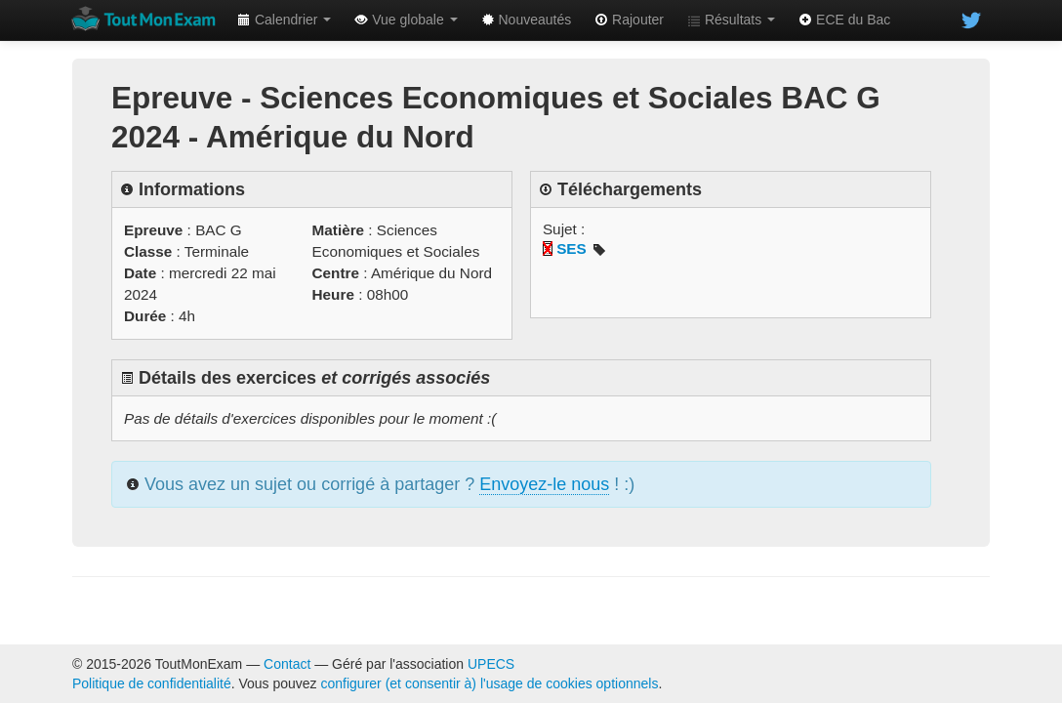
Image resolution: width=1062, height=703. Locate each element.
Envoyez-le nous (544, 484)
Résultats (731, 19)
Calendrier (284, 19)
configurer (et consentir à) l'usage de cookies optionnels (490, 683)
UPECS (491, 664)
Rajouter (629, 19)
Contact (287, 664)
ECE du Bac (844, 19)
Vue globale (405, 19)
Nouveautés (526, 19)
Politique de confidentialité (151, 683)
